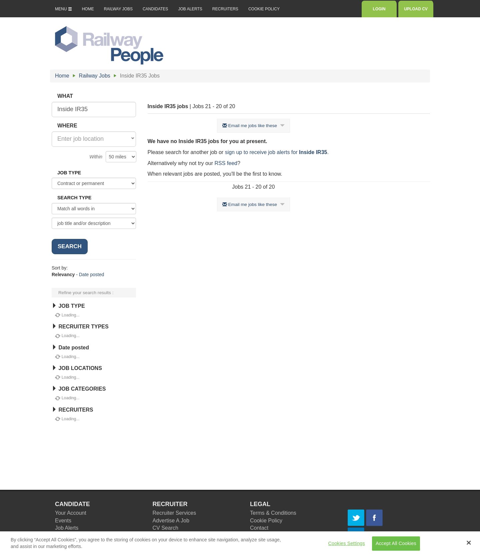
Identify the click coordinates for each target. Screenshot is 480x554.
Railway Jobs (94, 76)
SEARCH (70, 246)
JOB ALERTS (190, 9)
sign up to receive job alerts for (276, 152)
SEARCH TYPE (74, 197)
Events (63, 520)
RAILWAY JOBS (118, 9)
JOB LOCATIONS (77, 368)
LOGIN (379, 9)
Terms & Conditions (273, 513)
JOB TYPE (69, 172)
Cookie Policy (266, 520)
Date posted (91, 274)
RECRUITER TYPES (80, 326)
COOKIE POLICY (264, 9)
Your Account (70, 513)
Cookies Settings (346, 545)
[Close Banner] (469, 545)
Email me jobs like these (253, 125)
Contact (259, 528)
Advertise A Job (171, 520)
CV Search (165, 528)
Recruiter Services (174, 513)
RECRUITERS (225, 9)
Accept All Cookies (396, 545)
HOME (88, 9)
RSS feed (225, 163)
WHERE (67, 125)
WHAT (65, 96)
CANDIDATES (155, 9)
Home (62, 76)
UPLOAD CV (416, 9)
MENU (63, 9)
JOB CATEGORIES (79, 389)
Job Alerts (66, 528)
